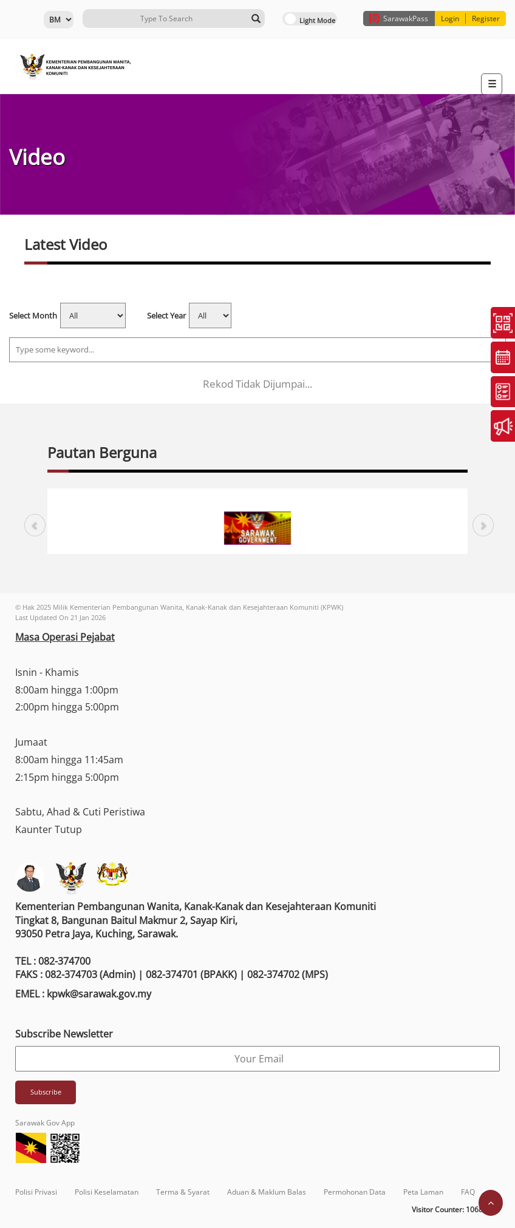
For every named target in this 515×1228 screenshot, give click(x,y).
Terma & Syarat (183, 1192)
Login (450, 18)
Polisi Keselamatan (106, 1192)
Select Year (166, 315)
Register (486, 18)
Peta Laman (423, 1192)
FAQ (468, 1192)
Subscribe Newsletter (64, 1034)
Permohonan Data (355, 1192)
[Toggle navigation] (491, 84)
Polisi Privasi (36, 1192)
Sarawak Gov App (45, 1123)
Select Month (33, 315)
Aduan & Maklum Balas (266, 1192)
